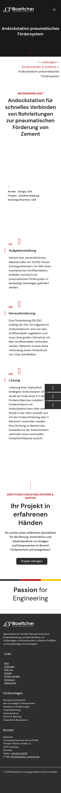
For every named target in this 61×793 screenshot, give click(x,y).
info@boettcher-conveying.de (24, 756)
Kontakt (8, 673)
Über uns (8, 669)
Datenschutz (10, 683)
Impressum (9, 679)
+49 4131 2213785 (19, 753)
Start (6, 663)
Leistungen (9, 666)
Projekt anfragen (12, 676)
